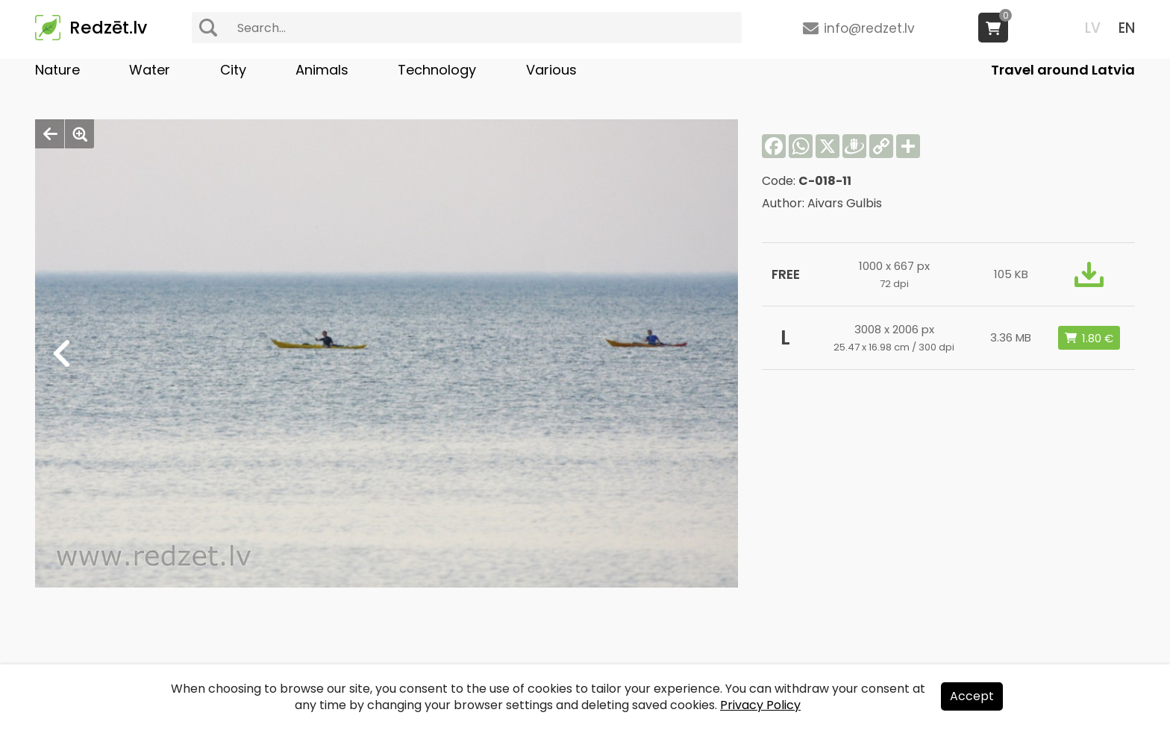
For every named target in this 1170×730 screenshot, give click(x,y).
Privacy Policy (760, 705)
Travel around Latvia (1063, 69)
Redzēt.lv (108, 28)
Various (551, 69)
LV (1093, 28)
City (233, 69)
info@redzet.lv (869, 28)
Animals (321, 69)
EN (1127, 28)
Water (149, 69)
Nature (57, 69)
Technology (437, 69)
